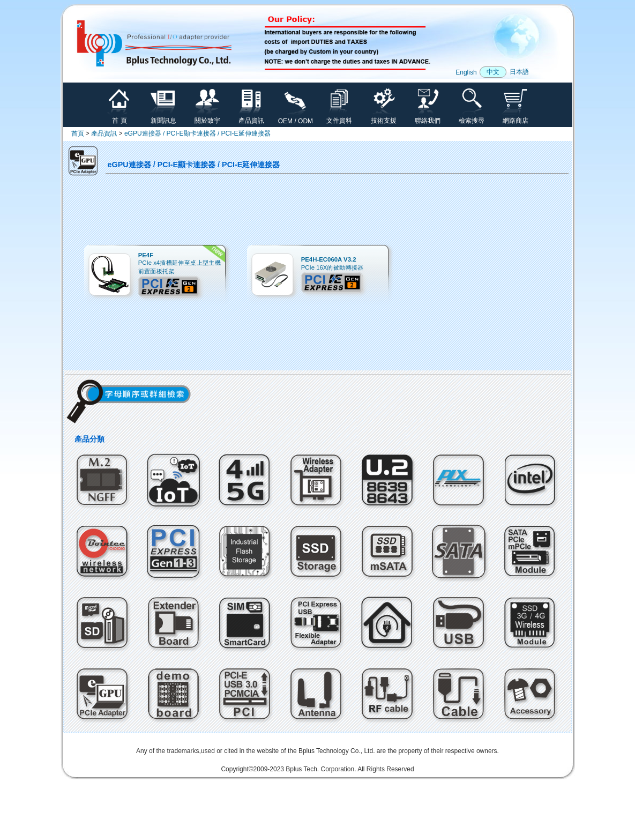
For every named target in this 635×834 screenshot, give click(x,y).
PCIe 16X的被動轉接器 (332, 263)
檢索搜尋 (471, 117)
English (465, 72)
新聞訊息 (163, 117)
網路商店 (515, 117)
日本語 (519, 72)
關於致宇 (207, 117)
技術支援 (383, 117)
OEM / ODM (295, 118)
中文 (493, 72)
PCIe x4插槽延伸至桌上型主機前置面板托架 (179, 263)
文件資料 (339, 117)
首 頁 (119, 117)
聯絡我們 (427, 117)
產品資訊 (251, 117)
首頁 (77, 133)
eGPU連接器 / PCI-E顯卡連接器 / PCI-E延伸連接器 (197, 133)
